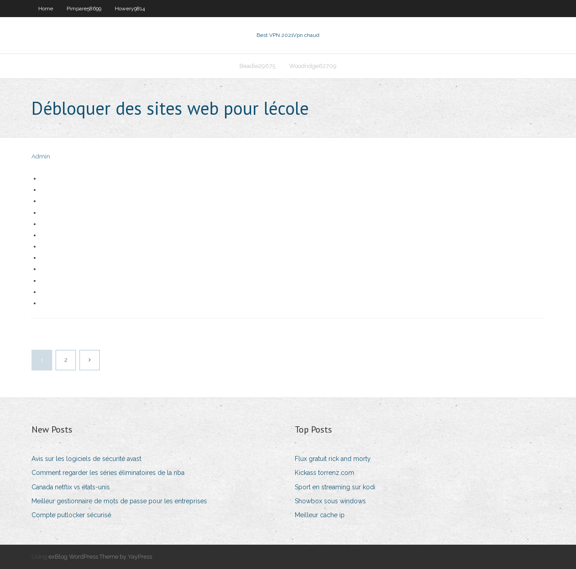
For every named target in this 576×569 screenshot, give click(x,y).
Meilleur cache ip (320, 515)
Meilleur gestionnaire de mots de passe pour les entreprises (119, 501)
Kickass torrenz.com (324, 472)
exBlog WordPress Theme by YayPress (100, 556)
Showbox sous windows (330, 501)
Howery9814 (130, 8)
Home (45, 8)
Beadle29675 (257, 66)
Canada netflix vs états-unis (71, 487)
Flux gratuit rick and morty (333, 458)
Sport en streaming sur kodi (335, 487)
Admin (41, 156)
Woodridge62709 (313, 66)
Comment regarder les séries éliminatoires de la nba (108, 472)
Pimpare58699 (84, 8)
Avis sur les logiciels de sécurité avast (86, 458)
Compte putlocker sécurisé (71, 515)
